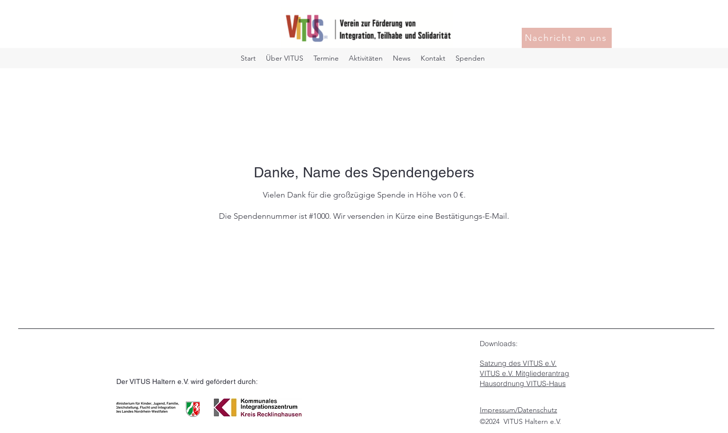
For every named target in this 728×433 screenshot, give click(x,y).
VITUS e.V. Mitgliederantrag (524, 373)
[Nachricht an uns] (567, 38)
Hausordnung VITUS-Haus (523, 383)
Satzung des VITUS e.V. (518, 363)
